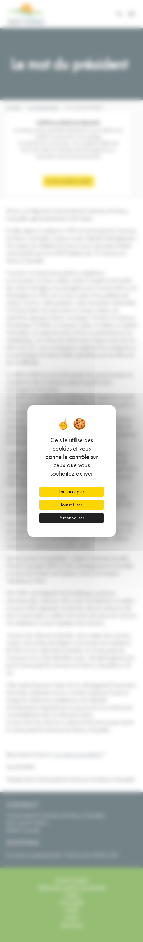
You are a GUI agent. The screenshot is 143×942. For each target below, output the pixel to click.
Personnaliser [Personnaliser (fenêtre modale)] (71, 517)
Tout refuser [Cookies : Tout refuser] (71, 504)
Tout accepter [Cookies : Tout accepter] (71, 491)
